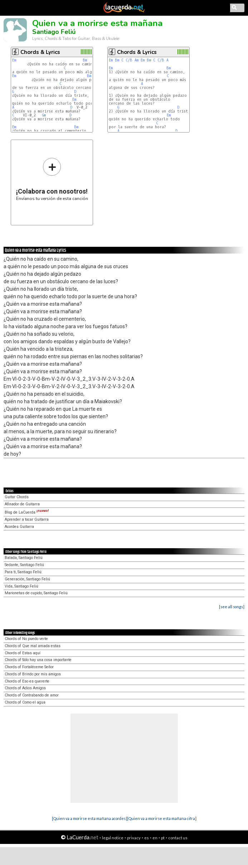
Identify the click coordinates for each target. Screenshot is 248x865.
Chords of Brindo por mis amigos (33, 674)
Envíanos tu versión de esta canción (52, 179)
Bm (85, 60)
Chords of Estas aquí (22, 653)
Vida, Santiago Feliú (21, 586)
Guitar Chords (17, 497)
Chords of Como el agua (25, 702)
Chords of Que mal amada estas (32, 646)
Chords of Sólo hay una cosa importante (38, 660)
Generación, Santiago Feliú (27, 579)
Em (14, 60)
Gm (44, 115)
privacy (134, 837)
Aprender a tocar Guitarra (27, 519)
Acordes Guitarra (19, 526)
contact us (178, 837)
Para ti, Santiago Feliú (23, 572)
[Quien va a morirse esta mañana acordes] (89, 818)
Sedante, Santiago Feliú (24, 564)
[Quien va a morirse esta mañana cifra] (161, 818)
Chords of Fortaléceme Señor (29, 667)
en (154, 837)
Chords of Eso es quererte (27, 681)
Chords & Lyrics (40, 52)
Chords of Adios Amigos (25, 688)
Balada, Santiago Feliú (24, 557)
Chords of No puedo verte (26, 638)
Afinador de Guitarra (22, 504)
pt (163, 837)
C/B (129, 60)
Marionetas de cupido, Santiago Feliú (36, 593)
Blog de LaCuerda (27, 512)
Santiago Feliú (54, 32)
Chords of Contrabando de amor (32, 695)
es (146, 837)
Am (136, 60)
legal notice (112, 837)
